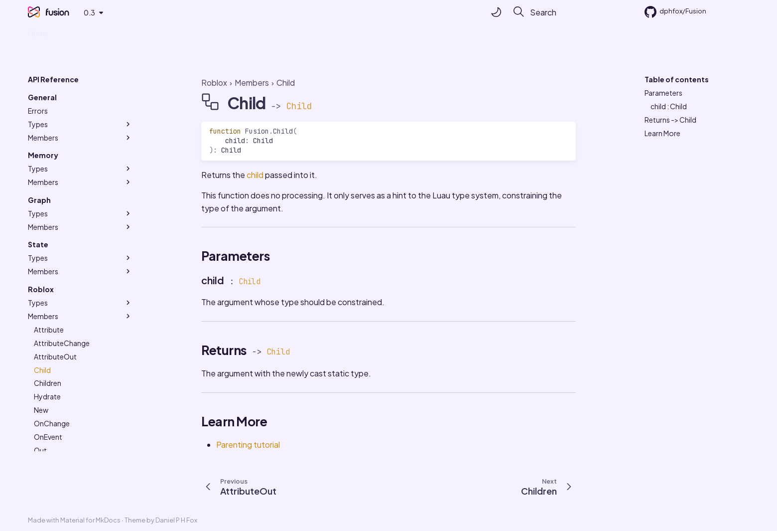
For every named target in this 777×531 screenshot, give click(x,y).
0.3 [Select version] (89, 12)
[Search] (566, 12)
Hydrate (47, 396)
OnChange (52, 423)
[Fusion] (34, 12)
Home (38, 36)
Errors (38, 110)
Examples (118, 36)
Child (42, 369)
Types (80, 124)
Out (40, 450)
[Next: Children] (549, 486)
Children (47, 382)
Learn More (662, 133)
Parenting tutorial (248, 444)
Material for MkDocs (91, 520)
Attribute (49, 329)
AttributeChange (62, 343)
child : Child (668, 106)
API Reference (172, 36)
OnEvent (48, 436)
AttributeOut (55, 356)
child (255, 175)
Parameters (663, 92)
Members (80, 137)
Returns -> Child (670, 119)
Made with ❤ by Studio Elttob (260, 36)
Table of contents (677, 79)
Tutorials (75, 36)
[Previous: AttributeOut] (237, 486)
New (41, 409)
